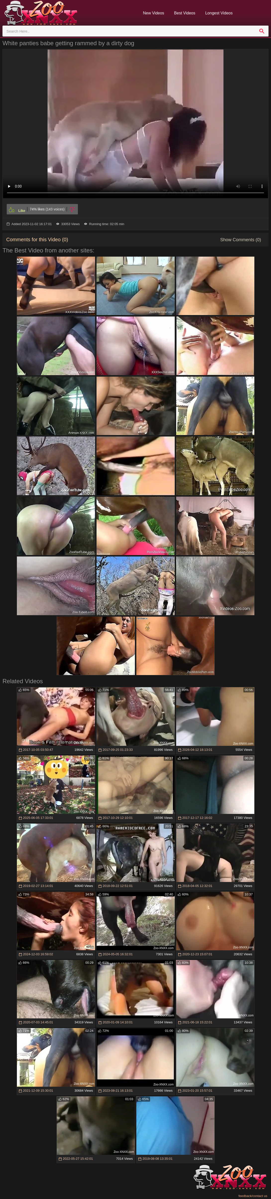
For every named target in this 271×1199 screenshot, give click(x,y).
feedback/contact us (252, 1196)
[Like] (17, 209)
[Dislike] (72, 209)
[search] (262, 31)
